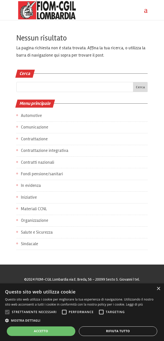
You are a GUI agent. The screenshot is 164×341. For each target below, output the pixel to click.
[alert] (82, 312)
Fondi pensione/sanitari (42, 174)
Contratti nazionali (37, 162)
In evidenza (31, 185)
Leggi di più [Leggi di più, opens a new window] (134, 304)
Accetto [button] (41, 331)
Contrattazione (34, 139)
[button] (82, 320)
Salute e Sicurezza (37, 232)
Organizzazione (34, 220)
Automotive (31, 115)
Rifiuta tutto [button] (118, 331)
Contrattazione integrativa (44, 150)
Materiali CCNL (34, 208)
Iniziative (29, 197)
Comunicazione (34, 127)
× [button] (158, 289)
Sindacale (29, 243)
